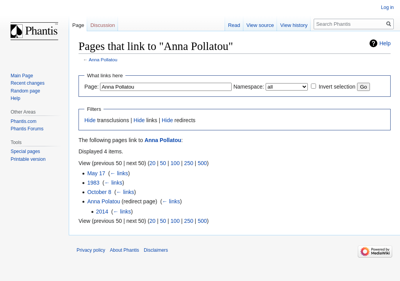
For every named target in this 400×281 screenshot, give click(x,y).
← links (119, 173)
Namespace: (248, 87)
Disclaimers (156, 250)
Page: (91, 87)
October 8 (99, 192)
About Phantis (124, 250)
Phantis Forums (27, 129)
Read (234, 25)
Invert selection (337, 87)
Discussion (102, 25)
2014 (102, 211)
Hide (90, 120)
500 (202, 163)
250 (188, 163)
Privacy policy (91, 250)
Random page (25, 91)
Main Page (22, 75)
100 (175, 163)
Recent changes (28, 83)
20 (153, 163)
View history (293, 25)
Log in (387, 7)
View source (260, 25)
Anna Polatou (103, 201)
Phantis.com (23, 121)
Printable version (28, 159)
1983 (93, 183)
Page (78, 25)
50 (163, 163)
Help (385, 43)
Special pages (25, 151)
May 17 (96, 173)
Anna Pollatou (103, 59)
